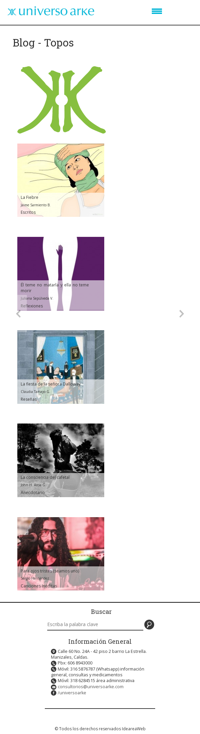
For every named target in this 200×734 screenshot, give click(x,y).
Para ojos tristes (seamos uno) (50, 571)
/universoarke (72, 693)
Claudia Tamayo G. (35, 391)
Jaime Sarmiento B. (36, 205)
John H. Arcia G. (33, 485)
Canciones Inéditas (39, 586)
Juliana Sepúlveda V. (37, 298)
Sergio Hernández (35, 578)
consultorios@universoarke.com (91, 687)
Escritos (28, 212)
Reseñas (29, 399)
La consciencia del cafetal (45, 477)
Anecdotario (33, 492)
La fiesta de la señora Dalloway (50, 384)
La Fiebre (29, 197)
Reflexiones (32, 306)
